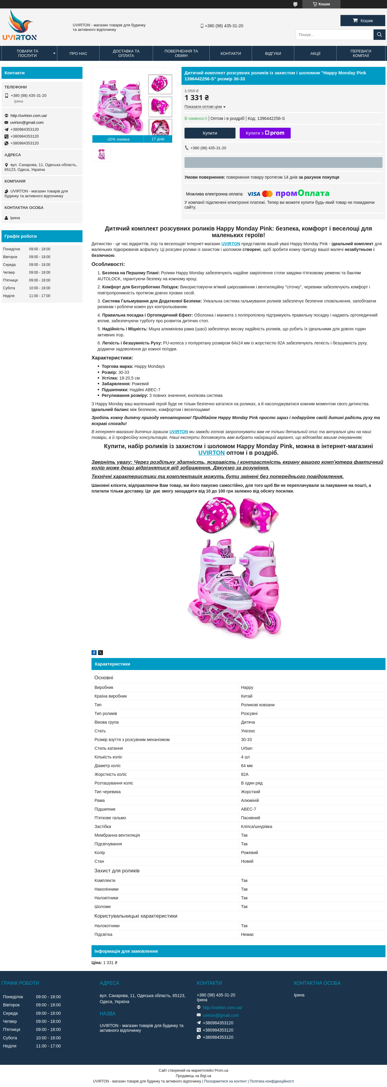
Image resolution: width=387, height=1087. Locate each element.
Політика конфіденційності (272, 1081)
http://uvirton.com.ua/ (28, 115)
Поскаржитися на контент (225, 1081)
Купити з (265, 133)
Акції (315, 53)
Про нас (78, 53)
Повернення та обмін (181, 53)
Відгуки (273, 53)
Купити (210, 133)
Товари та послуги (27, 53)
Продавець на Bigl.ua (193, 1076)
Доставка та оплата (126, 53)
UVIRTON (230, 243)
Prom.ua (221, 1070)
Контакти (230, 53)
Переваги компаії (361, 53)
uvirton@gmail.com (27, 122)
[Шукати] (380, 34)
